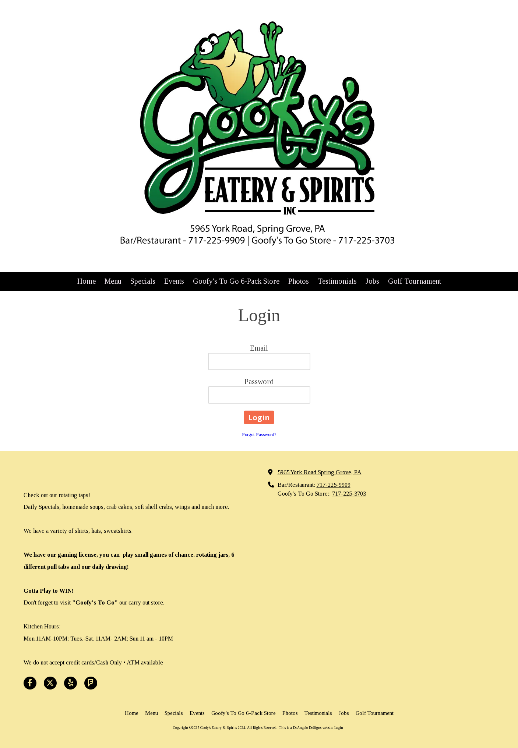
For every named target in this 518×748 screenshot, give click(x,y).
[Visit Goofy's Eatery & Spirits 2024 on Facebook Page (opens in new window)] (30, 683)
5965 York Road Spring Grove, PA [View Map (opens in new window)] (320, 472)
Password (259, 381)
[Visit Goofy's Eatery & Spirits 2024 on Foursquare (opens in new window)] (90, 683)
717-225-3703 (349, 493)
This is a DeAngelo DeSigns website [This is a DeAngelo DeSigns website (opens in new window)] (306, 728)
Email (259, 348)
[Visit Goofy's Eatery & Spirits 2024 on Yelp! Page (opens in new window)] (70, 683)
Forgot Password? (259, 434)
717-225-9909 (333, 485)
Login (338, 728)
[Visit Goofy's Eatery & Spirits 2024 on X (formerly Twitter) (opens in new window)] (50, 683)
